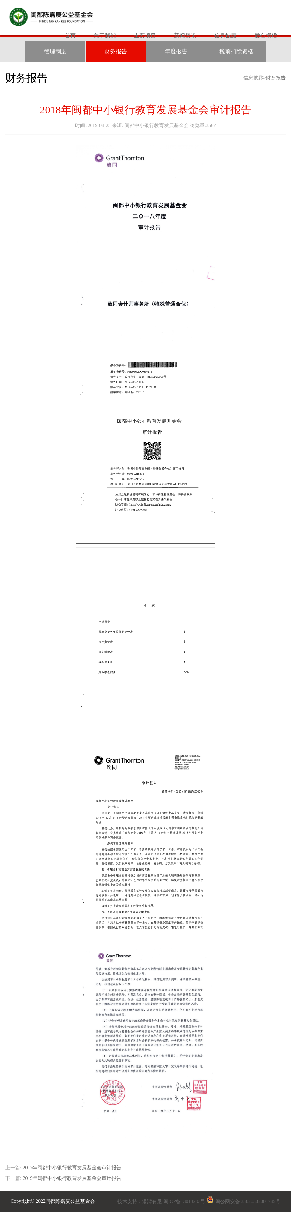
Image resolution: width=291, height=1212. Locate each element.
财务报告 (115, 51)
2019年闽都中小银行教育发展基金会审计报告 (72, 1178)
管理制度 (55, 51)
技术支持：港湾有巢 (140, 1201)
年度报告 (176, 51)
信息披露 (225, 35)
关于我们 (104, 35)
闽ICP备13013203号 (184, 1201)
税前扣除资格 (236, 51)
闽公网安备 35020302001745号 (248, 1201)
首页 (70, 35)
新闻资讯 (185, 35)
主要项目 (145, 35)
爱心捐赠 (265, 35)
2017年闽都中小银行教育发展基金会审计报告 (72, 1167)
